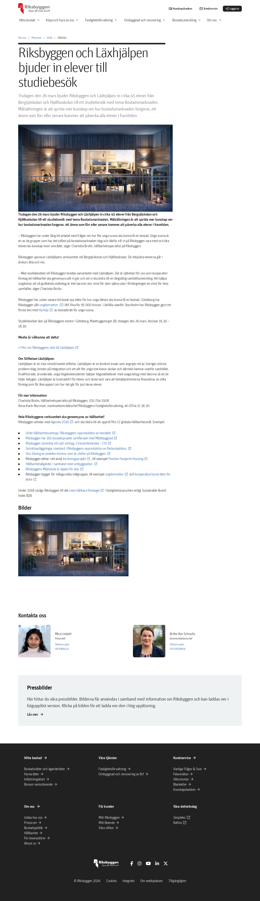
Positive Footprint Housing (125, 458)
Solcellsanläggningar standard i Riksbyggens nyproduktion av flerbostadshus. (76, 448)
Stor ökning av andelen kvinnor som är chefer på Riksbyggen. (66, 453)
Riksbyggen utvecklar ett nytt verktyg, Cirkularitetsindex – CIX (66, 443)
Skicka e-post (62, 644)
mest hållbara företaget (84, 490)
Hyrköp (44, 310)
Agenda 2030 (60, 422)
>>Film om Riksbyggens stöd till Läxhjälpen (46, 347)
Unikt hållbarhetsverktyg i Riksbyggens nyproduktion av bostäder (68, 433)
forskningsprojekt (74, 458)
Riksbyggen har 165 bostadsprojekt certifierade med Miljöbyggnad (69, 438)
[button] (73, 545)
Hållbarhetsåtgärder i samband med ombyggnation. (59, 464)
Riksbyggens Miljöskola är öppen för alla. (52, 469)
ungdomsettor (49, 305)
